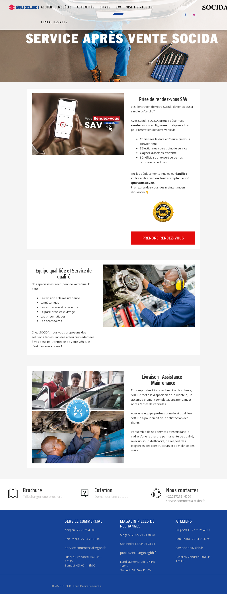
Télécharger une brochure (43, 496)
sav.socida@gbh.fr (189, 547)
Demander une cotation (112, 496)
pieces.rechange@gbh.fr (138, 552)
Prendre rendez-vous (163, 237)
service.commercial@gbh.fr (85, 547)
